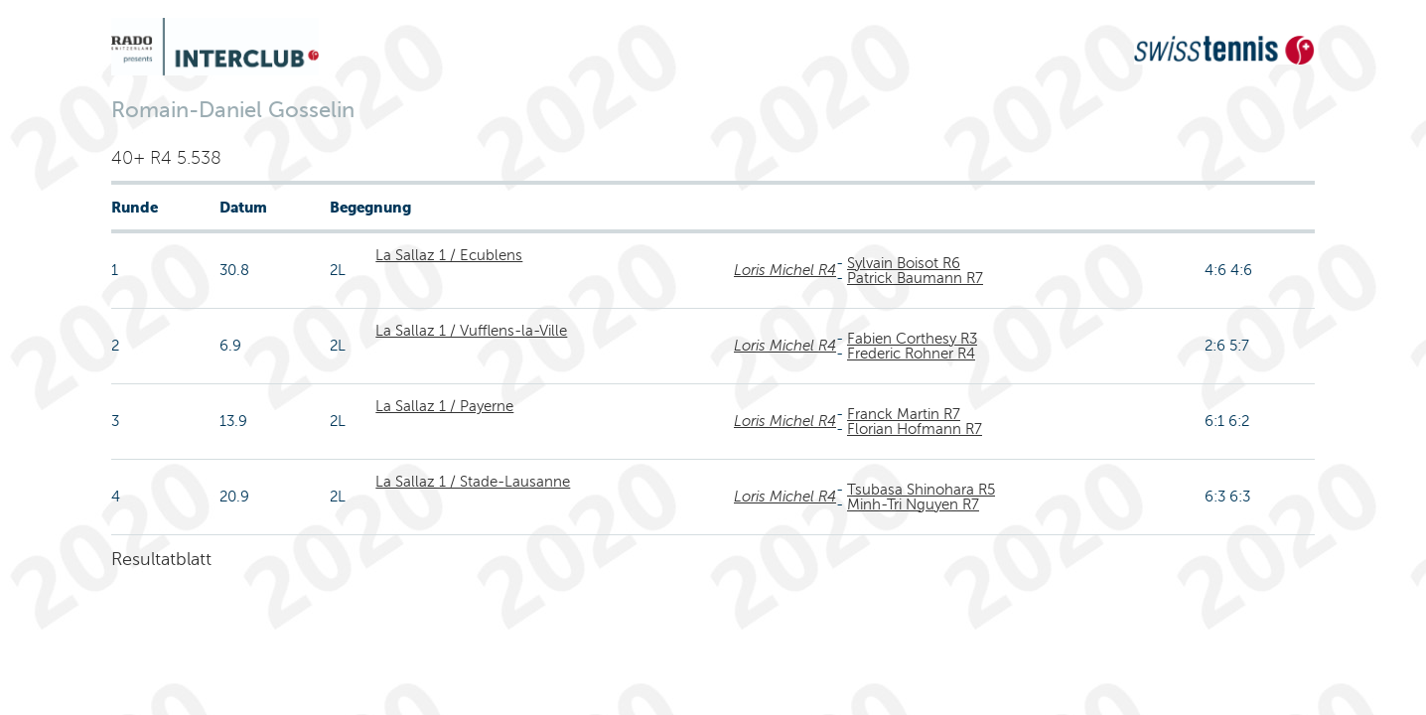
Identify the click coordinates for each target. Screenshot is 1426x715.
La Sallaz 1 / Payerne (444, 406)
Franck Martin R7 (903, 414)
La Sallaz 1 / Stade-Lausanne (472, 482)
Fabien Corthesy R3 (912, 339)
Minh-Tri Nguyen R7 (913, 504)
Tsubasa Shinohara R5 (921, 490)
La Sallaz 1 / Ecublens (448, 255)
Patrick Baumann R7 (915, 278)
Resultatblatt (161, 559)
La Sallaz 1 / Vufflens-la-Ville (471, 331)
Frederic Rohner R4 (911, 353)
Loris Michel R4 (785, 270)
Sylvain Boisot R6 (903, 263)
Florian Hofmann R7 (914, 429)
